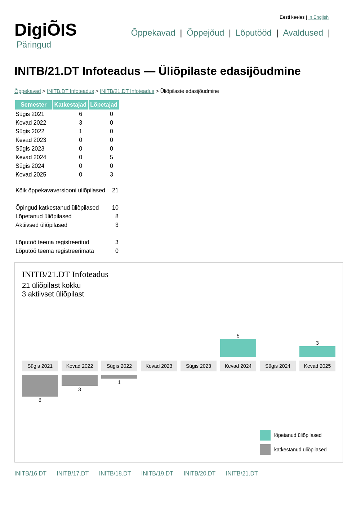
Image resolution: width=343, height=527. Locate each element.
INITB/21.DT (242, 473)
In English (318, 17)
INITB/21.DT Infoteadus (127, 91)
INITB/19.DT (157, 473)
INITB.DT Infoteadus (70, 91)
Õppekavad (153, 32)
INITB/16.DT (30, 473)
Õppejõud (205, 32)
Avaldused (303, 32)
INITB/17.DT (73, 473)
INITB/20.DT (199, 473)
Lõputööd (254, 32)
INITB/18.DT (115, 473)
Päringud (34, 44)
